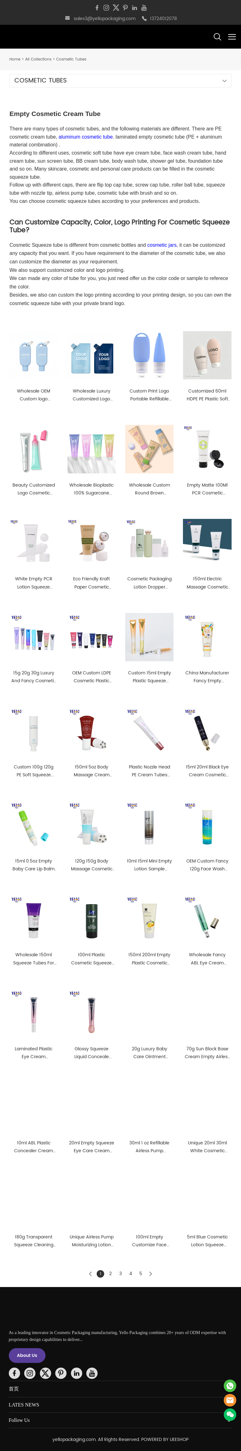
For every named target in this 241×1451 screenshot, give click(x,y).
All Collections (38, 59)
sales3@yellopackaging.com (105, 18)
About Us (27, 1355)
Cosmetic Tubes (71, 59)
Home (14, 59)
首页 (14, 1388)
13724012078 (163, 18)
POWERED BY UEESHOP (165, 1439)
